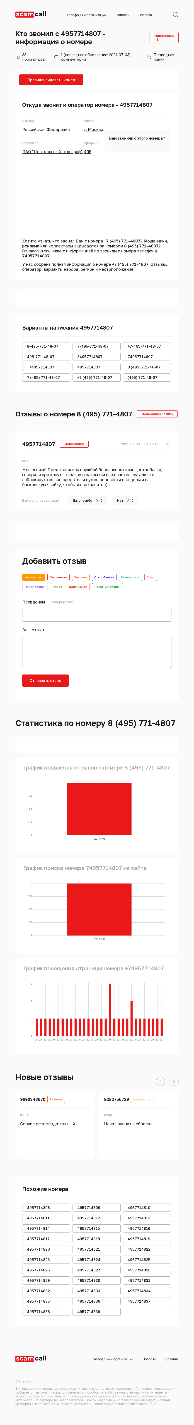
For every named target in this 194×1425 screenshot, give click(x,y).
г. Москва (93, 129)
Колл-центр (78, 587)
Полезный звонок (107, 587)
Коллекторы (130, 577)
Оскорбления (104, 577)
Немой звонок (35, 587)
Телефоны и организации (86, 15)
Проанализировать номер (51, 80)
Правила (145, 15)
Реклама (80, 577)
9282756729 (116, 1099)
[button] (160, 1081)
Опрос (57, 587)
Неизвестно (34, 577)
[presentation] (108, 683)
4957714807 (38, 444)
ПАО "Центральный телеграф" (52, 151)
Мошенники (58, 577)
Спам (151, 577)
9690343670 (32, 1099)
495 (87, 151)
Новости (122, 15)
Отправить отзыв (45, 680)
